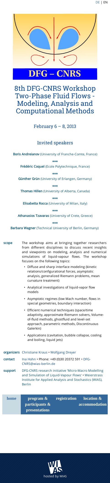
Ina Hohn (29, 359)
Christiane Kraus (34, 352)
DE (98, 2)
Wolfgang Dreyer (63, 352)
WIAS (63, 476)
